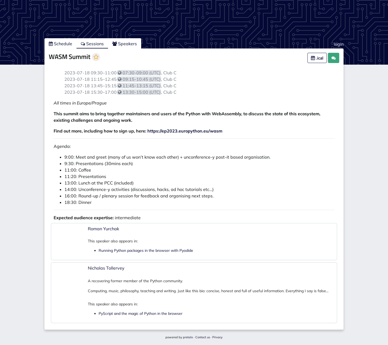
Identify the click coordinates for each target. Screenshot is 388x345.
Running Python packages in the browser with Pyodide (146, 250)
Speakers (124, 43)
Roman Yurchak (103, 228)
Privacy (217, 337)
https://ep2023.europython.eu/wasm (184, 131)
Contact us (202, 337)
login (339, 44)
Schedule (60, 43)
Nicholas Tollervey (106, 268)
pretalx (188, 337)
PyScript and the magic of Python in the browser (140, 313)
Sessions (92, 43)
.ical (317, 58)
